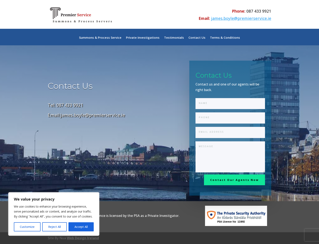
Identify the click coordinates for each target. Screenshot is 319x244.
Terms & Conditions (225, 38)
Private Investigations (143, 38)
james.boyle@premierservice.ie (241, 18)
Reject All (54, 227)
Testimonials (174, 38)
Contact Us (196, 38)
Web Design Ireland (83, 238)
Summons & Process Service (100, 38)
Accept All (81, 227)
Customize (27, 227)
